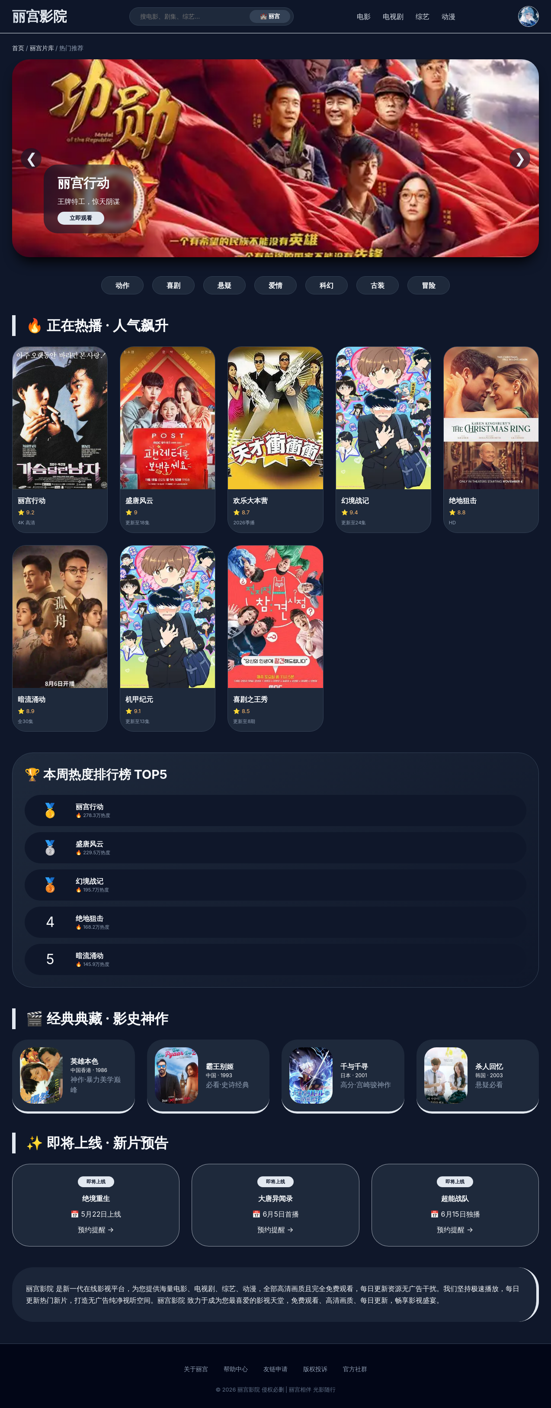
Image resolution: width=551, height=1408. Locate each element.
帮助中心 (236, 1369)
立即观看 (81, 218)
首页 (18, 48)
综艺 (422, 16)
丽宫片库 (42, 48)
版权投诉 (315, 1369)
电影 (364, 16)
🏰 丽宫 (270, 16)
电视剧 (393, 16)
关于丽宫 (196, 1369)
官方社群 (355, 1369)
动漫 (448, 16)
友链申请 (275, 1369)
